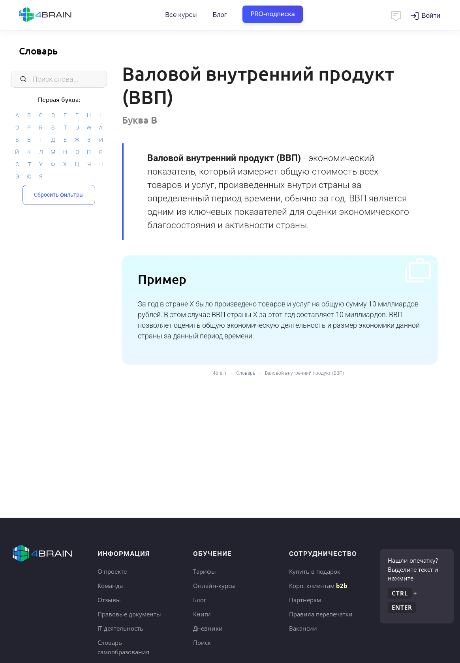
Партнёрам (305, 600)
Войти (431, 15)
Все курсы (181, 15)
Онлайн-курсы (214, 586)
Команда (110, 586)
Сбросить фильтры (59, 195)
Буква (139, 120)
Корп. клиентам (318, 586)
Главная (59, 15)
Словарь (38, 51)
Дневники (208, 628)
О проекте (112, 571)
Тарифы (204, 571)
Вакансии (303, 628)
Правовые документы (129, 614)
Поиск (202, 642)
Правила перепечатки (321, 614)
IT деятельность (120, 628)
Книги (202, 614)
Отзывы (109, 600)
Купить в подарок (314, 571)
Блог (219, 15)
